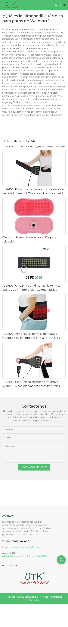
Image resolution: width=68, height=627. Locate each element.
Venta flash (9, 146)
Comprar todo (25, 146)
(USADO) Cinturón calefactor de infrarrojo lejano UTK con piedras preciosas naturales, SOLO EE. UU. (31, 384)
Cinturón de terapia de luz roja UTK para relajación (29, 239)
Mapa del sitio (9, 565)
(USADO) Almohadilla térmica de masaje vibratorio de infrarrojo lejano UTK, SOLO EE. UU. (31, 336)
